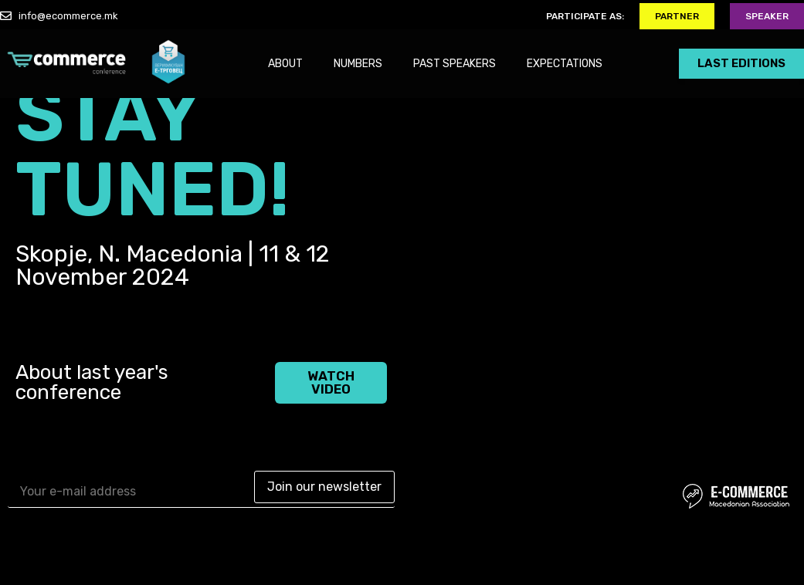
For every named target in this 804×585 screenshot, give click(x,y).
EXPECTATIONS (564, 63)
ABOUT (285, 63)
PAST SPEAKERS (454, 63)
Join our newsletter (324, 486)
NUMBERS (358, 63)
